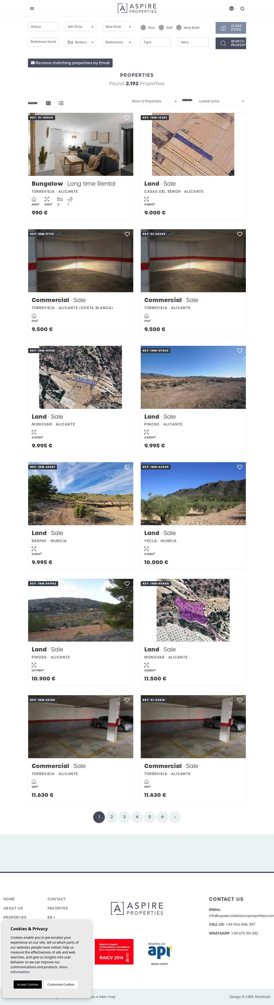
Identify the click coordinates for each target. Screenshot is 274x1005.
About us (13, 908)
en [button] (50, 917)
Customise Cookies (60, 984)
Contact (57, 899)
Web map (107, 997)
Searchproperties (238, 43)
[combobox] (43, 26)
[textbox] (43, 27)
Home (9, 899)
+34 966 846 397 (240, 924)
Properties (15, 917)
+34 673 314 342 (244, 933)
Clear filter (236, 28)
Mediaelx (262, 997)
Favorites (58, 908)
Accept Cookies (27, 984)
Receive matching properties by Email (70, 62)
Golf (165, 28)
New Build (187, 28)
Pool (148, 28)
